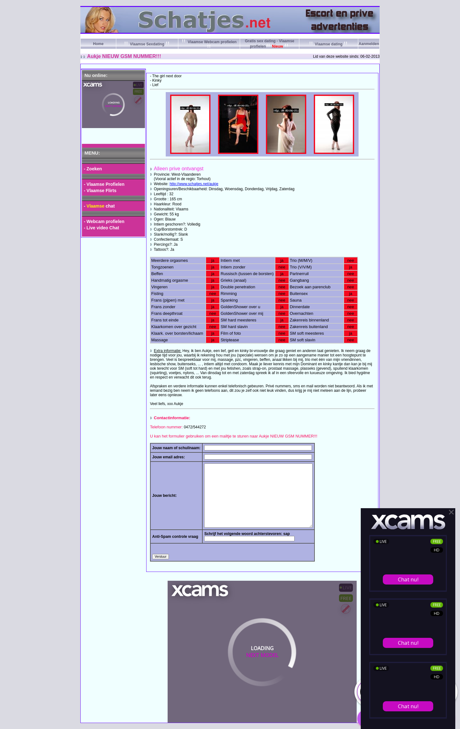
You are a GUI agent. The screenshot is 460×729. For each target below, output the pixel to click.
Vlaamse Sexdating (147, 44)
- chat (99, 206)
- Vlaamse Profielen (104, 184)
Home (98, 44)
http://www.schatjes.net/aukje (194, 184)
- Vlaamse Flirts (100, 190)
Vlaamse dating (329, 44)
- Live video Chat (101, 227)
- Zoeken (93, 168)
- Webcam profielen (104, 221)
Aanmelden (369, 44)
